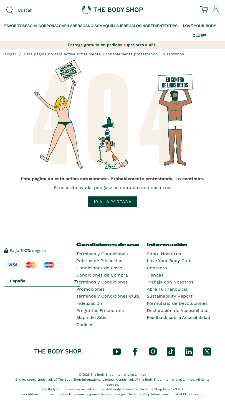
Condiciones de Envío (99, 267)
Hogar (10, 54)
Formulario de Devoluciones (177, 303)
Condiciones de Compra (102, 275)
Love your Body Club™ (199, 31)
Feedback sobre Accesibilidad (178, 317)
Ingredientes (155, 26)
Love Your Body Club (169, 260)
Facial (31, 26)
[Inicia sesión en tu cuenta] (215, 11)
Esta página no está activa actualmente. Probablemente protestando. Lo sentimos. (104, 54)
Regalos (132, 26)
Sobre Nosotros (164, 253)
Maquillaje (111, 26)
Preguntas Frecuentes (100, 310)
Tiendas (155, 275)
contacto (130, 187)
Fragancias (87, 26)
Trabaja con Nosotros (170, 282)
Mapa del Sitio (91, 317)
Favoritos (14, 26)
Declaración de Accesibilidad (178, 310)
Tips (173, 26)
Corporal (48, 26)
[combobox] (37, 10)
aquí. (200, 394)
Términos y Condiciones (102, 253)
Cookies (84, 324)
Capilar (67, 26)
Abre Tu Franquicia (167, 289)
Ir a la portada (113, 201)
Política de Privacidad (99, 260)
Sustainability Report (170, 296)
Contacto (157, 267)
